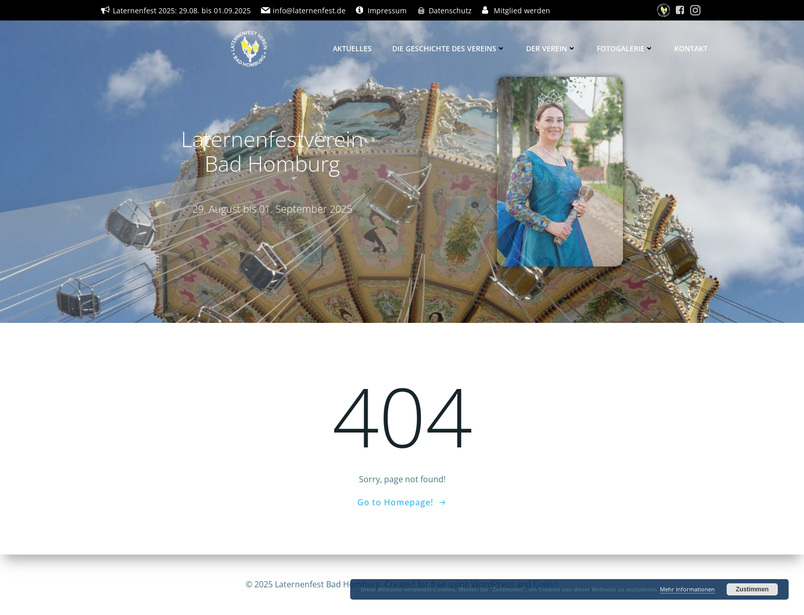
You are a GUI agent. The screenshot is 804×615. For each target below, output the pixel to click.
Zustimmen (752, 589)
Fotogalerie (625, 48)
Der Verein (551, 48)
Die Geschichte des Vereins (449, 48)
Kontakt (691, 48)
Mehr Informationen (687, 589)
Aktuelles (352, 48)
